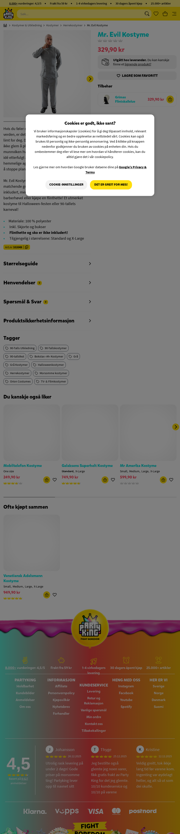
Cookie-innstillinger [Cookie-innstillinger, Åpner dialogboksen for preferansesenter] (66, 185)
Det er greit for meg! (111, 185)
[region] (90, 155)
